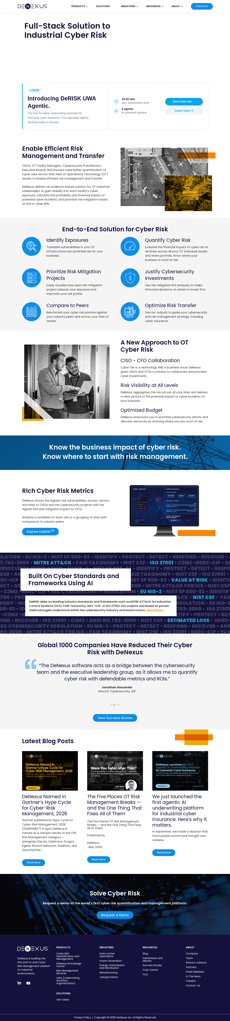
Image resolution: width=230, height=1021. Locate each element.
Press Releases (195, 971)
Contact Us (193, 985)
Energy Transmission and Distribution (112, 966)
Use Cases (62, 999)
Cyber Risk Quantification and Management (67, 956)
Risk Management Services (67, 972)
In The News (193, 976)
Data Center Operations (107, 955)
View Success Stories (115, 718)
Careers (191, 981)
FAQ (145, 974)
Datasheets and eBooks (153, 959)
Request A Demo (115, 915)
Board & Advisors (196, 962)
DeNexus (93, 843)
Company (192, 953)
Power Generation (110, 960)
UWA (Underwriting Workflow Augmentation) (67, 981)
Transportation (108, 977)
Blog (145, 953)
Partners (191, 967)
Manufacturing (108, 972)
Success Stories (152, 965)
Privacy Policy (82, 1017)
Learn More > (155, 610)
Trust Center (150, 970)
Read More (33, 862)
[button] (111, 705)
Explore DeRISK (40, 531)
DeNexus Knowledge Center (68, 965)
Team (189, 958)
